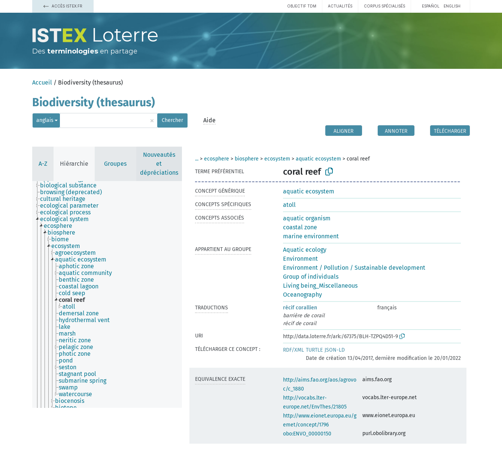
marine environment (311, 236)
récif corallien (300, 308)
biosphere (247, 159)
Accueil (42, 82)
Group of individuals (310, 276)
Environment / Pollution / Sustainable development (354, 267)
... (196, 159)
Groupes (115, 163)
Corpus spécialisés (384, 6)
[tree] (107, 294)
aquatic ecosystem (318, 159)
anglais (45, 120)
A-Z (43, 163)
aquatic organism (307, 218)
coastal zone (300, 227)
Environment (300, 258)
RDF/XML (293, 350)
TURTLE (314, 350)
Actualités (340, 6)
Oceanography (302, 294)
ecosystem (277, 159)
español (430, 6)
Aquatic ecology (304, 249)
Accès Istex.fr (62, 6)
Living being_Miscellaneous (320, 285)
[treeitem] (71, 185)
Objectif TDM (301, 6)
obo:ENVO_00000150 (307, 434)
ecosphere (216, 159)
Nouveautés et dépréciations (159, 163)
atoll (289, 204)
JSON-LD (335, 350)
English (452, 6)
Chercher (172, 120)
